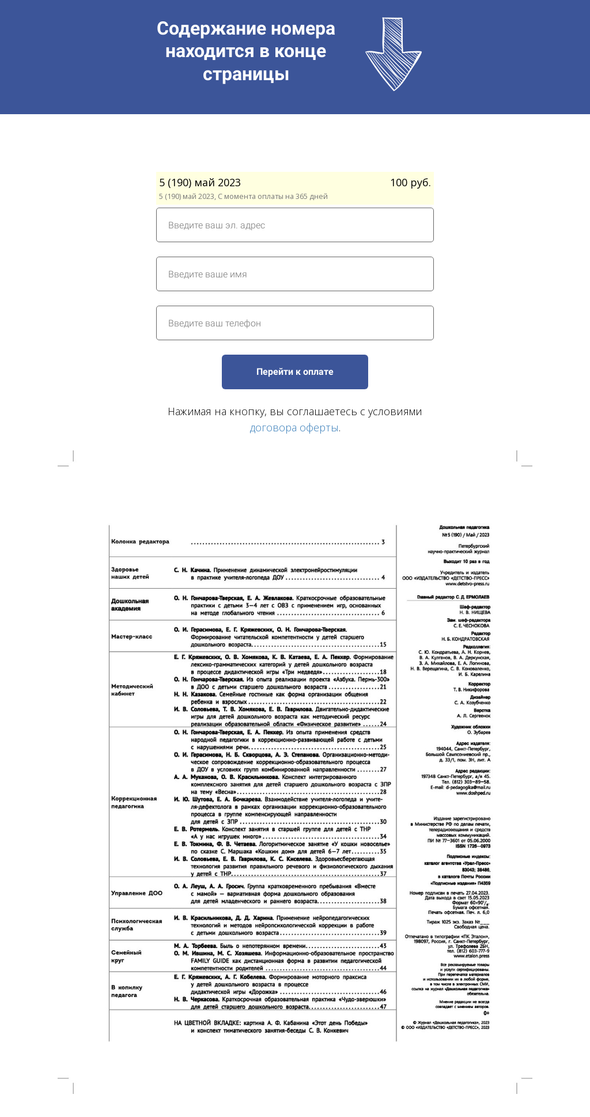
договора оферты (294, 427)
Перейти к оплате (295, 371)
